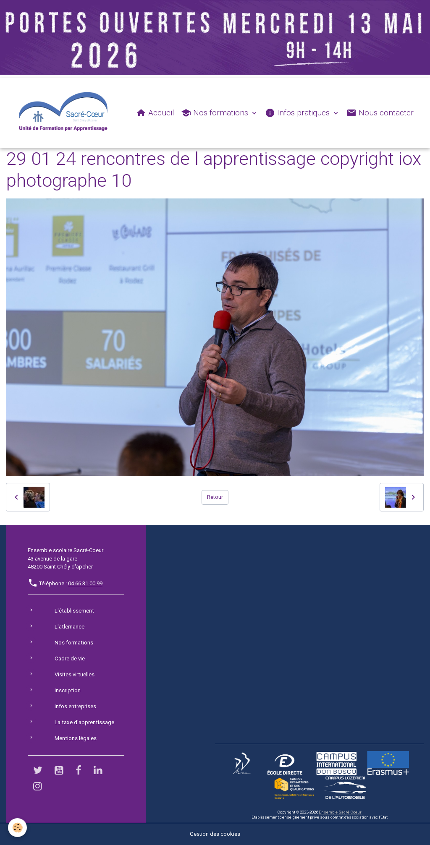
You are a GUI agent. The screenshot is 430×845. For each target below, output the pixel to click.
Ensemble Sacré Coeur (339, 812)
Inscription (67, 691)
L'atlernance (69, 627)
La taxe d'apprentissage (84, 723)
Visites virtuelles (74, 675)
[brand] (65, 113)
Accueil (155, 113)
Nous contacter (380, 113)
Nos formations (215, 113)
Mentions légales (75, 738)
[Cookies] (17, 827)
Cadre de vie (69, 659)
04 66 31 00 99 (85, 584)
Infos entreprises (75, 707)
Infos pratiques (298, 113)
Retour (215, 497)
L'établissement (74, 611)
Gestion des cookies (215, 834)
